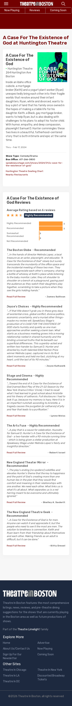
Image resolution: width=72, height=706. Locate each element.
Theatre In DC (11, 681)
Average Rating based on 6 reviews (31, 210)
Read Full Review (16, 296)
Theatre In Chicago (14, 669)
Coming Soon (45, 654)
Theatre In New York (49, 669)
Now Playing (44, 648)
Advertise (43, 643)
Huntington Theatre (20, 68)
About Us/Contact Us (16, 648)
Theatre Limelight (28, 629)
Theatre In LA (11, 675)
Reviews (35, 10)
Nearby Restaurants (17, 174)
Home (6, 643)
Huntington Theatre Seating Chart (24, 171)
